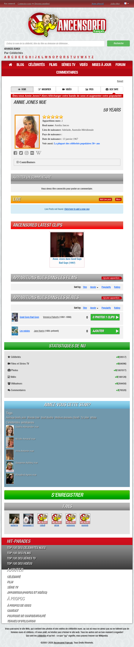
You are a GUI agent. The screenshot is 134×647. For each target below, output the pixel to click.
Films (53, 64)
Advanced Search (12, 48)
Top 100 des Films (19, 553)
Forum (120, 64)
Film (10, 582)
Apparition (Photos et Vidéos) (27, 592)
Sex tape (112, 89)
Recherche (118, 43)
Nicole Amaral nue (25, 438)
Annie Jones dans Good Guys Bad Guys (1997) (67, 248)
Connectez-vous (24, 3)
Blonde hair (33, 417)
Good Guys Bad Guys (29, 317)
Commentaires (67, 72)
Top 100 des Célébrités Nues (26, 548)
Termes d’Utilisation (21, 621)
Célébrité (13, 576)
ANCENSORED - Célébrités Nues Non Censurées (67, 24)
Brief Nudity (47, 417)
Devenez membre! (42, 3)
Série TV (12, 587)
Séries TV (68, 64)
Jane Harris (39, 330)
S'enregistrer (67, 495)
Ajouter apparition (111, 278)
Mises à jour (101, 64)
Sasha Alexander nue (27, 426)
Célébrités (36, 64)
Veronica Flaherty (51, 317)
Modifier (44, 89)
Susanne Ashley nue (27, 462)
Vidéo (84, 64)
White (93, 417)
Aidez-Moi (115, 3)
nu (65, 635)
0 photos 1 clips (103, 317)
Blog (20, 64)
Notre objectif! (98, 3)
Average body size (16, 417)
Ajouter (98, 331)
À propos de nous (19, 605)
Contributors (27, 162)
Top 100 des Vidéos (19, 564)
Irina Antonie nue (25, 450)
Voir (22, 89)
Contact (12, 610)
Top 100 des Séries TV (21, 558)
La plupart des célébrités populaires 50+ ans (77, 143)
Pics (89, 89)
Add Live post (105, 199)
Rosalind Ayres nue (26, 474)
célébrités (41, 635)
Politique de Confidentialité (26, 616)
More (118, 199)
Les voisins (25, 330)
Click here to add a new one (77, 209)
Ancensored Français (63, 642)
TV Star (85, 417)
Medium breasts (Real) (67, 417)
